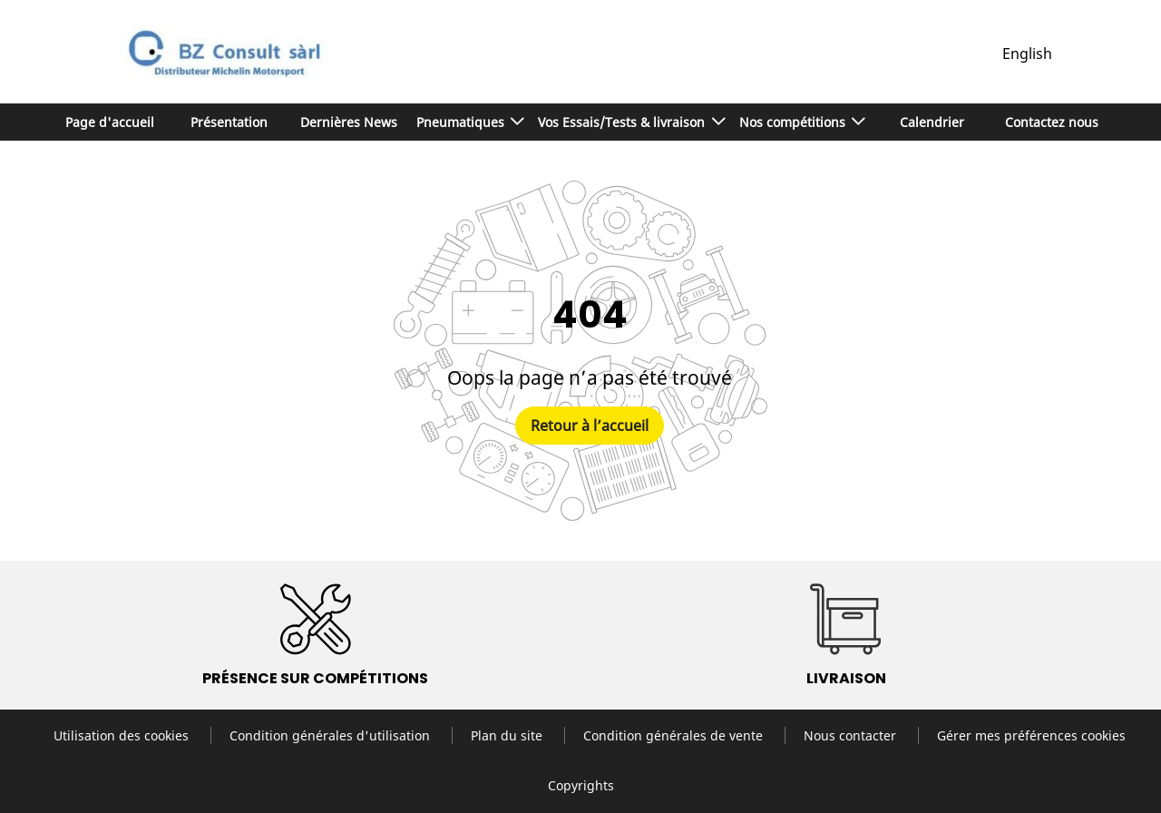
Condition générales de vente (674, 735)
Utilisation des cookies (123, 735)
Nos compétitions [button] (794, 122)
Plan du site (508, 735)
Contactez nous (1051, 122)
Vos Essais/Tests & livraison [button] (623, 122)
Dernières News (348, 122)
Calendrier (932, 122)
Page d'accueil (109, 122)
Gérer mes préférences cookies (1031, 735)
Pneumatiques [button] (462, 122)
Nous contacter (852, 735)
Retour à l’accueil (590, 426)
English (1027, 54)
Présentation (229, 122)
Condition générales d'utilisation (331, 735)
